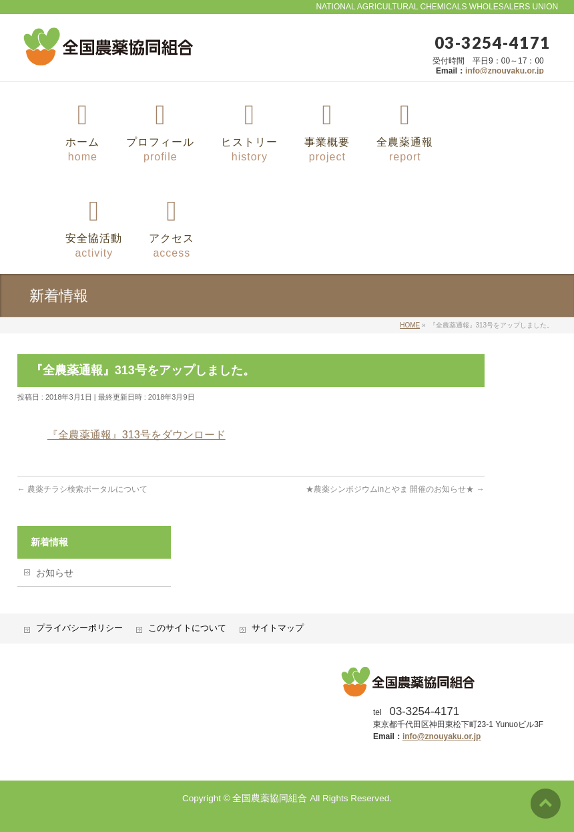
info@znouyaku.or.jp (504, 71)
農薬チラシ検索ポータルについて (82, 489)
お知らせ (54, 572)
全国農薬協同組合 (269, 798)
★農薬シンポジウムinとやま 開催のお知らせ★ (395, 489)
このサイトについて (187, 628)
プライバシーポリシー (79, 628)
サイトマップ (278, 628)
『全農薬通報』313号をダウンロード (136, 434)
